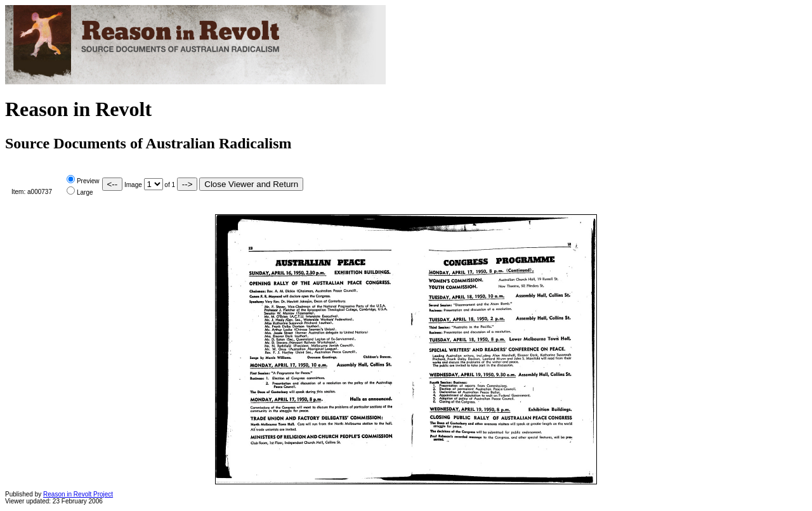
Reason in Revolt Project (78, 494)
